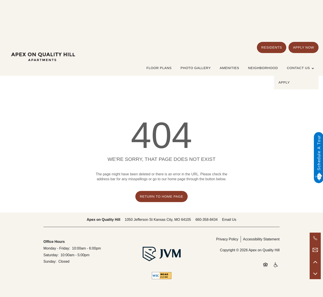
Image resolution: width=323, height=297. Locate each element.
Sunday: (50, 261)
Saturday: (51, 255)
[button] (271, 47)
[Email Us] (315, 250)
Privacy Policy (227, 239)
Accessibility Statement (261, 239)
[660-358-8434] (315, 238)
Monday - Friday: (56, 248)
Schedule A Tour (318, 153)
